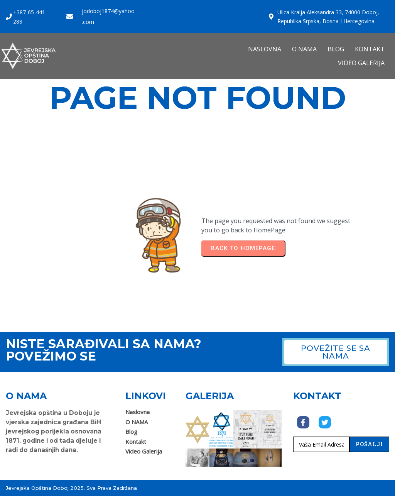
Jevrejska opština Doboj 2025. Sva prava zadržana (71, 488)
